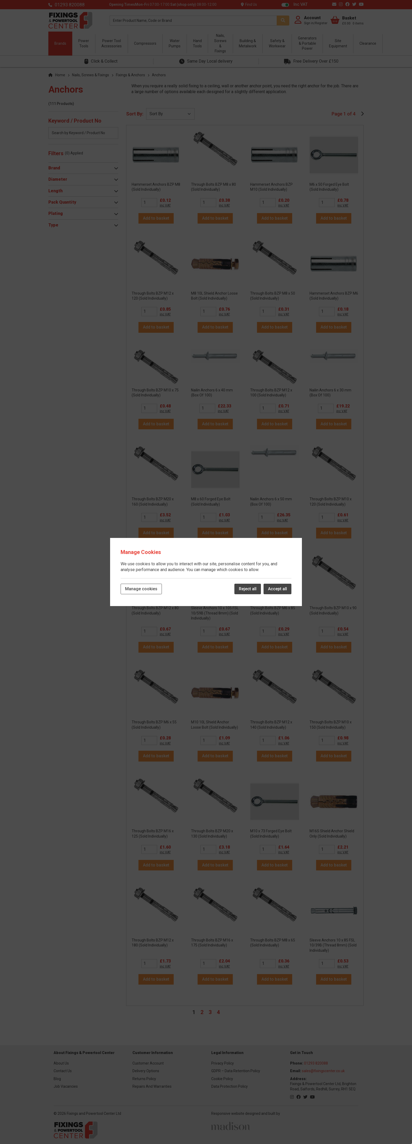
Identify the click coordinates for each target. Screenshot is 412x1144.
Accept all (277, 588)
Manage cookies (141, 588)
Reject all (247, 588)
